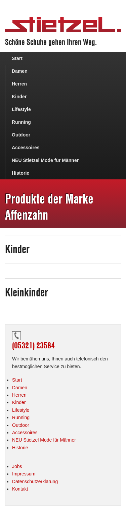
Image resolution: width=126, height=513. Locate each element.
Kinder (19, 96)
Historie (20, 173)
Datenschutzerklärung (35, 481)
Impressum (23, 473)
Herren (19, 84)
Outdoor (21, 134)
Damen (20, 71)
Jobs (17, 466)
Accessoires (26, 147)
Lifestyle (21, 109)
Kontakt (20, 489)
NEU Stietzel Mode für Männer (45, 160)
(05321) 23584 (33, 345)
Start (17, 58)
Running (21, 122)
